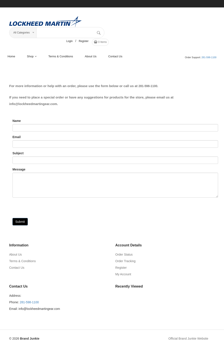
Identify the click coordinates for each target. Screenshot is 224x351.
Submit (20, 223)
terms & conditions (60, 58)
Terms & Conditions (22, 262)
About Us (15, 256)
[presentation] (45, 210)
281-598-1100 (209, 59)
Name (16, 122)
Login (69, 42)
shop (32, 58)
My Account (123, 275)
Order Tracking (125, 262)
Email (16, 138)
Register (84, 42)
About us (90, 58)
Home (11, 58)
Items (100, 43)
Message (18, 171)
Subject (18, 154)
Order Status (124, 256)
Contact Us (115, 58)
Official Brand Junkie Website (188, 340)
